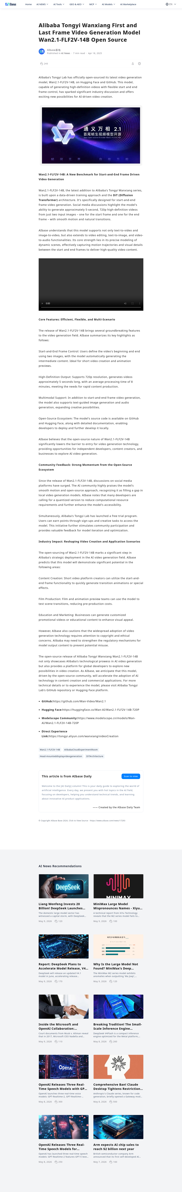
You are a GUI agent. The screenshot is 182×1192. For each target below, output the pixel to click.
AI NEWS (43, 4)
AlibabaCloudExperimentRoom (81, 749)
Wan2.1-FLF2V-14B (50, 749)
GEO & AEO (76, 4)
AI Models (109, 4)
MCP (93, 4)
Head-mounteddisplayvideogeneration (61, 756)
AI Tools (59, 4)
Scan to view (131, 776)
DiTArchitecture (94, 756)
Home (28, 4)
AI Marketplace (128, 4)
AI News (65, 53)
